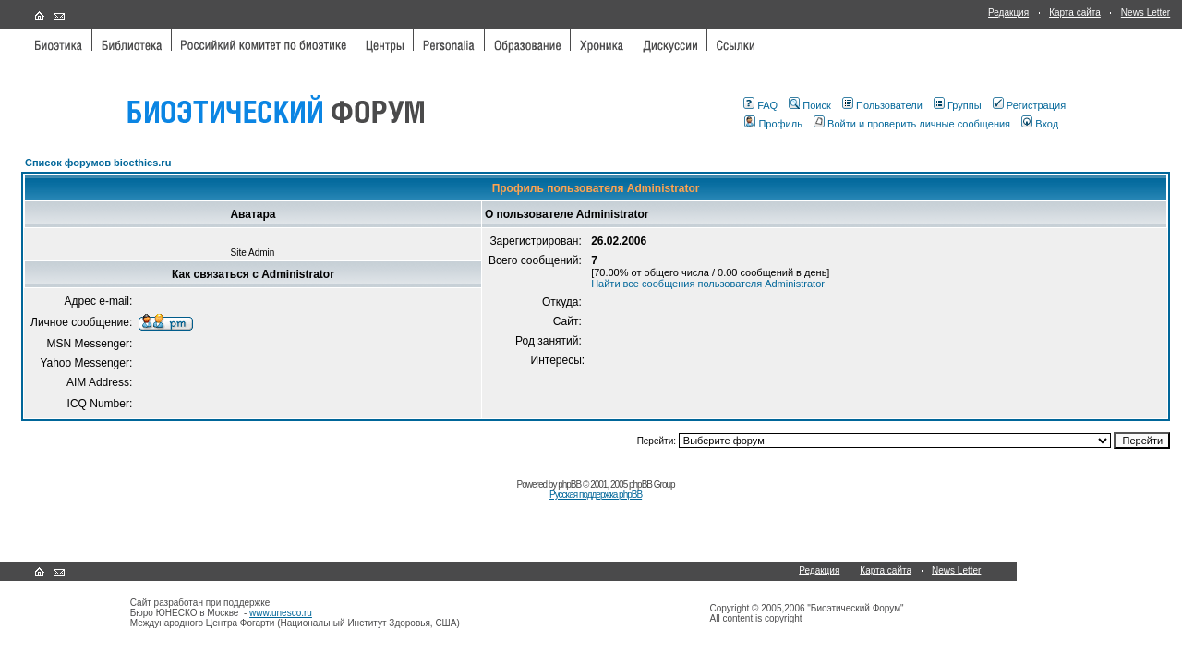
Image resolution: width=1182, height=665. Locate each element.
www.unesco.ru (280, 613)
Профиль (773, 123)
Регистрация (1029, 105)
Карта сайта (1075, 12)
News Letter (1145, 12)
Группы (958, 105)
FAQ (760, 105)
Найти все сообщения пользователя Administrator (708, 283)
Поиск (809, 105)
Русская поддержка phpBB (595, 495)
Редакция (1008, 12)
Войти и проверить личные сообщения (912, 123)
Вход (1039, 123)
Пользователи (882, 105)
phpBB (569, 484)
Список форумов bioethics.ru (98, 162)
